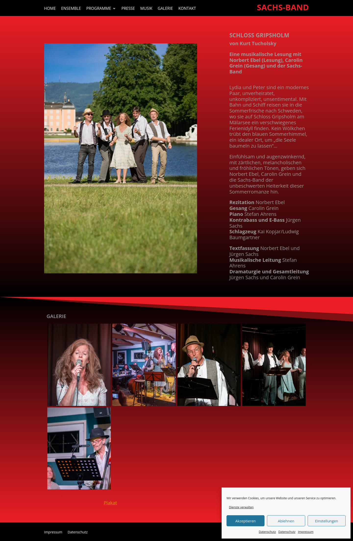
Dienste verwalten (241, 507)
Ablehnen (286, 520)
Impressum (305, 532)
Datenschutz (267, 532)
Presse (128, 9)
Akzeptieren (245, 520)
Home (50, 9)
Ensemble (71, 9)
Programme (98, 9)
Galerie (165, 9)
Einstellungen (326, 520)
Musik (146, 9)
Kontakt (187, 9)
